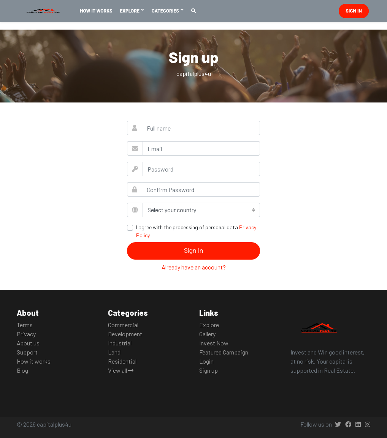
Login (206, 361)
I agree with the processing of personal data (196, 231)
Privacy (26, 333)
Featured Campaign (223, 352)
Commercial (123, 324)
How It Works (96, 11)
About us (28, 343)
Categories (166, 11)
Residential (122, 361)
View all (120, 370)
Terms (25, 324)
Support (27, 352)
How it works (34, 361)
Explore (130, 11)
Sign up (208, 370)
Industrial (120, 343)
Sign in (354, 11)
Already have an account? (194, 267)
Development (125, 333)
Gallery (207, 333)
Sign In (193, 250)
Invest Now (213, 343)
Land (114, 352)
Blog (22, 370)
